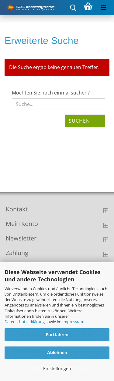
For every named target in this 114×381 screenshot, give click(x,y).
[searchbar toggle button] (73, 7)
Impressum (72, 321)
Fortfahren (57, 334)
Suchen (79, 121)
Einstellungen (57, 368)
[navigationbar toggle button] (103, 7)
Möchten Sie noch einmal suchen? (51, 92)
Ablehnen (57, 352)
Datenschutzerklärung (25, 321)
